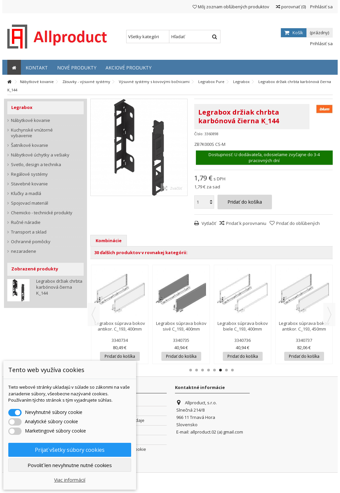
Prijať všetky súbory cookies (70, 449)
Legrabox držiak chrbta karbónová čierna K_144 (59, 287)
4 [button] (208, 370)
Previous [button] (94, 314)
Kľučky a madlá (26, 193)
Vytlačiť (208, 223)
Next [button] (329, 314)
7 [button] (226, 370)
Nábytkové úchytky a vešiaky (40, 155)
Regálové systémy (29, 174)
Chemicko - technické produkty (41, 213)
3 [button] (202, 370)
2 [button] (196, 370)
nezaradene (23, 251)
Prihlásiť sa (321, 7)
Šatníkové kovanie (29, 145)
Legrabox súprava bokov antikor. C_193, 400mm (120, 326)
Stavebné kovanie (29, 184)
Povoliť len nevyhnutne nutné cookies (70, 465)
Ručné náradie (26, 222)
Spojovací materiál (29, 203)
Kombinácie (109, 241)
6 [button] (220, 370)
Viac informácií (69, 480)
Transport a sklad (28, 232)
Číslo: (199, 133)
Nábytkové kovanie (30, 120)
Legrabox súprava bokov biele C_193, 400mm (242, 326)
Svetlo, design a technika (36, 164)
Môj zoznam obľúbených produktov (231, 7)
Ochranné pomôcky (30, 242)
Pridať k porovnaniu (246, 223)
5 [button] (214, 370)
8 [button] (232, 370)
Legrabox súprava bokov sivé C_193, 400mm (181, 326)
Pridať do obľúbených (298, 223)
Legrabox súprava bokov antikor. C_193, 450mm (304, 326)
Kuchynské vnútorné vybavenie (32, 133)
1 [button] (190, 370)
